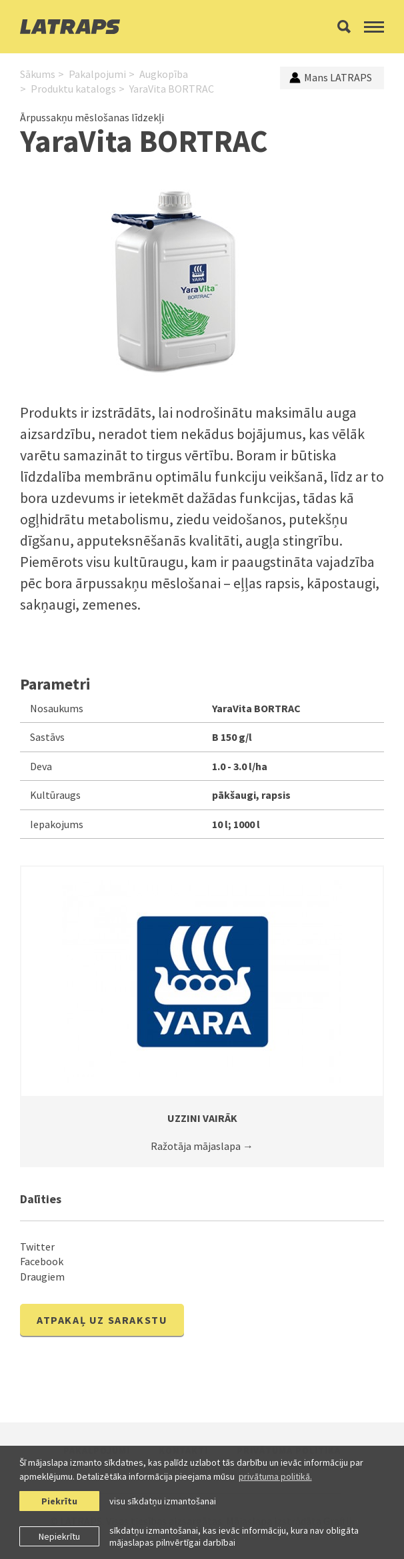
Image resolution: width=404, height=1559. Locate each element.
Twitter (37, 1246)
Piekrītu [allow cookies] (59, 1501)
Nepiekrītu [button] (59, 1536)
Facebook (41, 1261)
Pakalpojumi (97, 74)
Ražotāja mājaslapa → (202, 1146)
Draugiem (42, 1276)
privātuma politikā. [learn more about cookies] (275, 1476)
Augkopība (163, 74)
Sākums (37, 74)
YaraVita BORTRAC (171, 88)
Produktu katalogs (73, 88)
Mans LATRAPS (330, 77)
